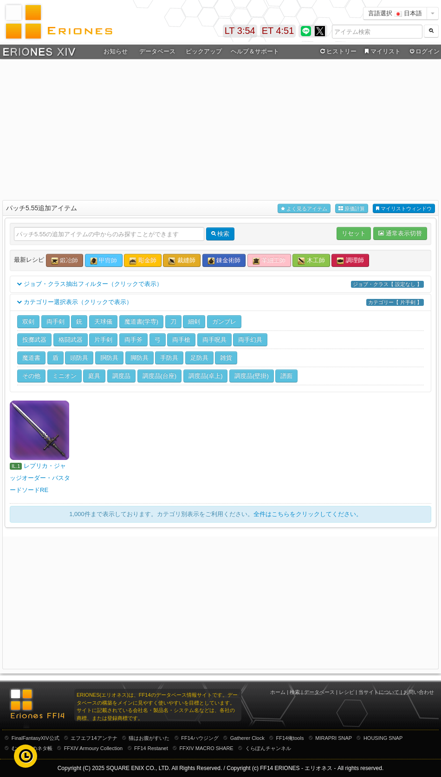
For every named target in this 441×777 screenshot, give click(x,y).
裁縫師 (181, 261)
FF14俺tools (290, 738)
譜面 (286, 375)
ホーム (277, 692)
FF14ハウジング (200, 738)
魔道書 (31, 357)
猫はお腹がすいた (149, 738)
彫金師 (142, 261)
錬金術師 (224, 261)
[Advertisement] (220, 128)
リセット (354, 233)
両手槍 (181, 339)
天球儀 (103, 321)
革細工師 (269, 261)
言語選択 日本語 (395, 13)
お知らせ (116, 51)
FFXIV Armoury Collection (93, 748)
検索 (295, 692)
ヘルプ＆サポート (255, 51)
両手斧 (133, 339)
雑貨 (226, 357)
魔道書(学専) (141, 321)
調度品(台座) (160, 375)
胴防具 (109, 357)
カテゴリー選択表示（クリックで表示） (220, 302)
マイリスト (381, 51)
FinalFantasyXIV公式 (35, 738)
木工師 (311, 261)
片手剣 (103, 339)
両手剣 (55, 321)
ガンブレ (224, 321)
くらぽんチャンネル (268, 748)
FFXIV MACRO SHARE (206, 748)
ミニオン (64, 375)
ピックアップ (204, 51)
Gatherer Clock (247, 738)
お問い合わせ (418, 692)
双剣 (28, 321)
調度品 (121, 375)
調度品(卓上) (205, 375)
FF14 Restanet (151, 748)
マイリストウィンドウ (404, 209)
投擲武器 (34, 339)
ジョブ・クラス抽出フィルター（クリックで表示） (220, 284)
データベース (157, 51)
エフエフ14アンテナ (94, 738)
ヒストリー (337, 51)
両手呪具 (214, 339)
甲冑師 (103, 261)
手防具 (169, 357)
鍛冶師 (64, 261)
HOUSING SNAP (382, 738)
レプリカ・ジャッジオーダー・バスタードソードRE (40, 477)
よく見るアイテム (304, 209)
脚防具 (139, 357)
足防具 (199, 357)
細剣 (194, 321)
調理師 (350, 261)
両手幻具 (250, 339)
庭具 (94, 375)
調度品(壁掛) (251, 375)
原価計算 (351, 209)
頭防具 (79, 357)
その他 (31, 375)
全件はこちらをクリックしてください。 (307, 514)
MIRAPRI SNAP (333, 738)
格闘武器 (70, 339)
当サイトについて (378, 692)
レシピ (346, 692)
